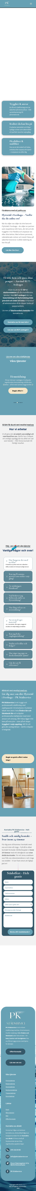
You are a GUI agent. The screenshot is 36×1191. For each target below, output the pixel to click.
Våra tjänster (10, 1113)
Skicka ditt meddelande (19, 932)
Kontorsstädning (11, 1090)
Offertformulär (15, 1051)
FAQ (7, 1116)
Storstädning (10, 1096)
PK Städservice (21, 1184)
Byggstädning (10, 1084)
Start (7, 1109)
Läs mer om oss (15, 1062)
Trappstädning (10, 1093)
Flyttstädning (10, 1081)
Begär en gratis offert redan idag (17, 758)
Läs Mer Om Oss (12, 250)
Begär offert (17, 391)
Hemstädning (10, 1087)
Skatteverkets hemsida (20, 310)
